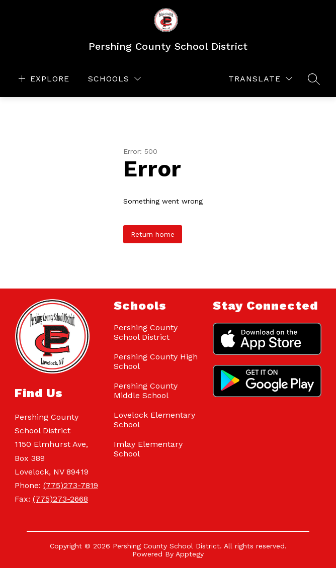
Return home (153, 234)
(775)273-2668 (60, 499)
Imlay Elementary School (148, 448)
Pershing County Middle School (146, 390)
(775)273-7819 (70, 485)
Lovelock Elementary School (154, 419)
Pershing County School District (146, 332)
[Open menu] (42, 78)
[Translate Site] (260, 78)
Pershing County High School (156, 361)
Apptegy (190, 554)
